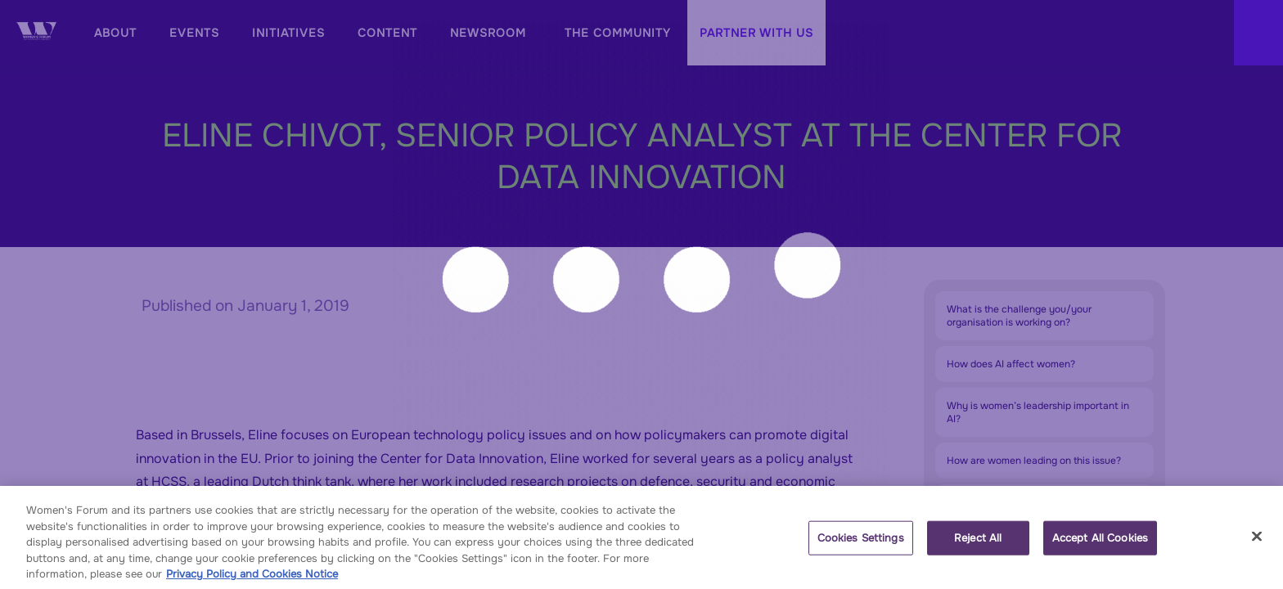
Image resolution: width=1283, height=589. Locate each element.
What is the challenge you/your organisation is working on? (1019, 316)
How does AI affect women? (1011, 364)
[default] (288, 32)
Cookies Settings (860, 545)
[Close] (1257, 544)
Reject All (978, 545)
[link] (112, 32)
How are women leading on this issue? (1034, 460)
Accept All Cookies (1100, 545)
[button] (756, 32)
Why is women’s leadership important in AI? (1038, 412)
